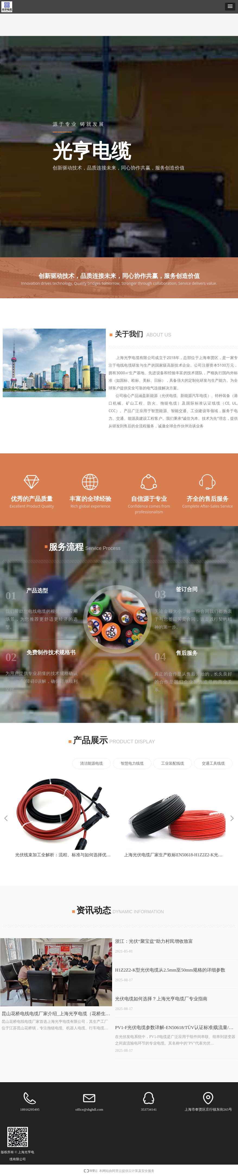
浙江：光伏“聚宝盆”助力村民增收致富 (154, 941)
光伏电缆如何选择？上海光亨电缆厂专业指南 (161, 998)
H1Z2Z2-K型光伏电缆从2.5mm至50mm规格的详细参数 (170, 970)
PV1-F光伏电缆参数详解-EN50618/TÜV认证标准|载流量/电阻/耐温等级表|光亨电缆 (174, 1028)
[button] (230, 7)
